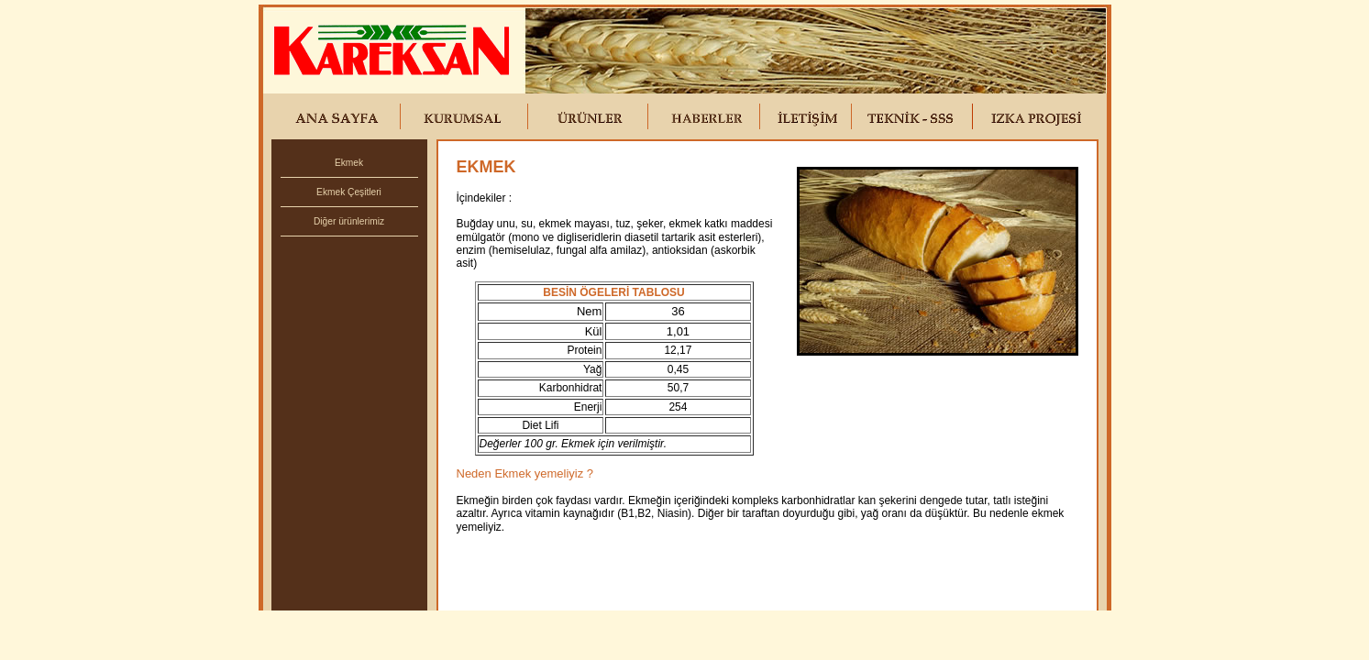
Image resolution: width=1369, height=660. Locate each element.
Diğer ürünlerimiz (349, 221)
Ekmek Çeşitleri (348, 192)
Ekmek (349, 163)
